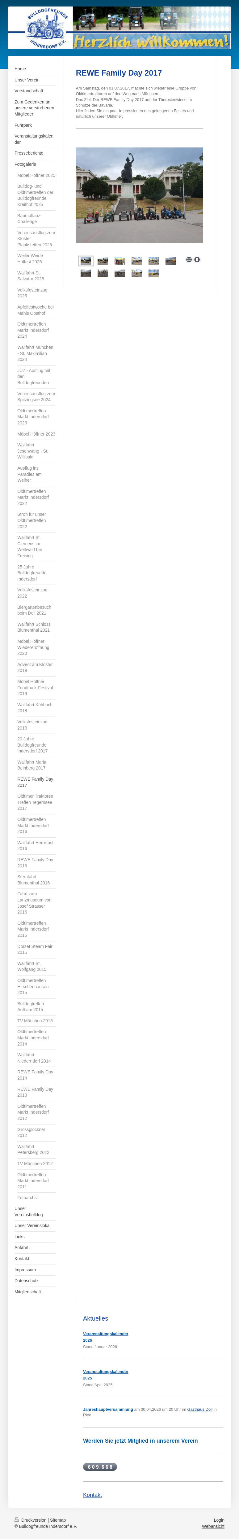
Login (219, 1520)
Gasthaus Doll (199, 1409)
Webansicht (213, 1526)
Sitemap (58, 1520)
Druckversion (31, 1520)
